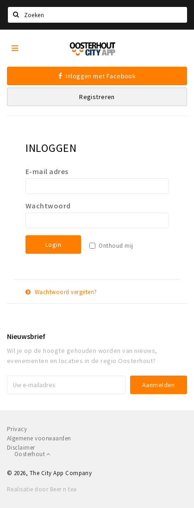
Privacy (17, 429)
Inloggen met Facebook (97, 76)
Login (53, 244)
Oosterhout (32, 454)
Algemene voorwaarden (39, 438)
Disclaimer (21, 448)
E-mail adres (47, 171)
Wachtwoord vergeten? (61, 292)
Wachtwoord (48, 205)
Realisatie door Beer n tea (41, 489)
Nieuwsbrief (26, 336)
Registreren (97, 97)
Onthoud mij (116, 246)
